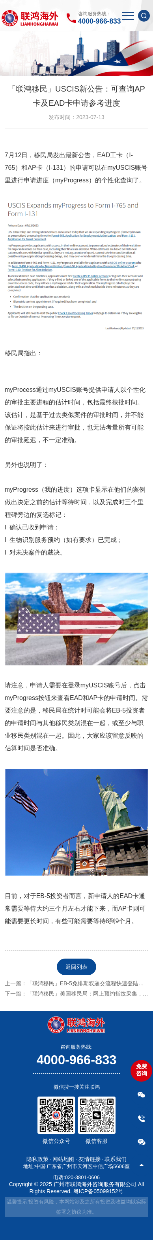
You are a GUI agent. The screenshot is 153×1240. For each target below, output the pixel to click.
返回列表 (76, 967)
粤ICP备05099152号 (98, 1191)
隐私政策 (37, 1159)
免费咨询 (141, 1070)
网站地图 (63, 1159)
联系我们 (115, 1159)
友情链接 (89, 1159)
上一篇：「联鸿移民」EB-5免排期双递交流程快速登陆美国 (77, 983)
